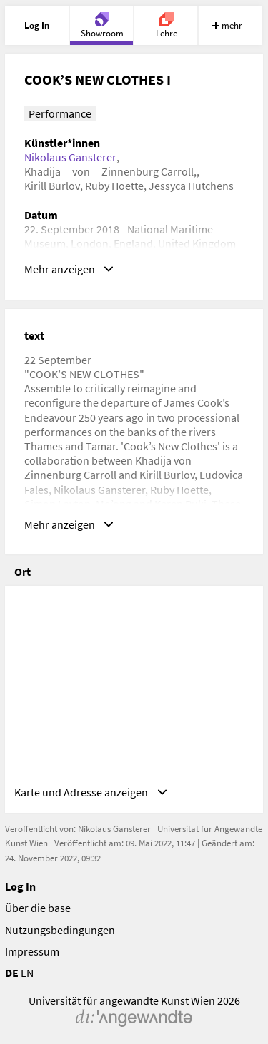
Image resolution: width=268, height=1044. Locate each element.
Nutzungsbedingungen (60, 930)
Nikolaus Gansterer (70, 157)
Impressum (32, 951)
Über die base (38, 908)
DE (12, 973)
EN (27, 973)
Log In (20, 886)
